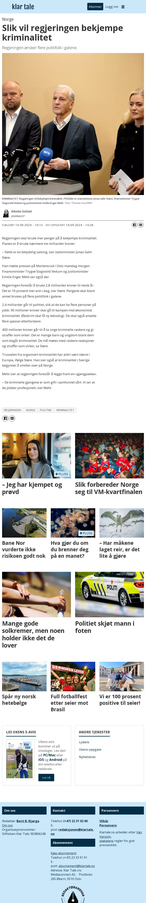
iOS (41, 759)
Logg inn (111, 6)
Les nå (46, 777)
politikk (46, 410)
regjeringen (12, 410)
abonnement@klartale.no (77, 866)
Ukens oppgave (90, 749)
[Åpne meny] (123, 6)
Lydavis (84, 742)
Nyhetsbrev (87, 757)
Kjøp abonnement (63, 853)
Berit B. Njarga (28, 821)
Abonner (95, 6)
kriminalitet (65, 410)
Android (55, 759)
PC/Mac (49, 755)
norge (30, 410)
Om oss (7, 825)
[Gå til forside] (23, 6)
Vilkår (103, 821)
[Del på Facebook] (134, 225)
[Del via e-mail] (141, 225)
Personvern (108, 825)
